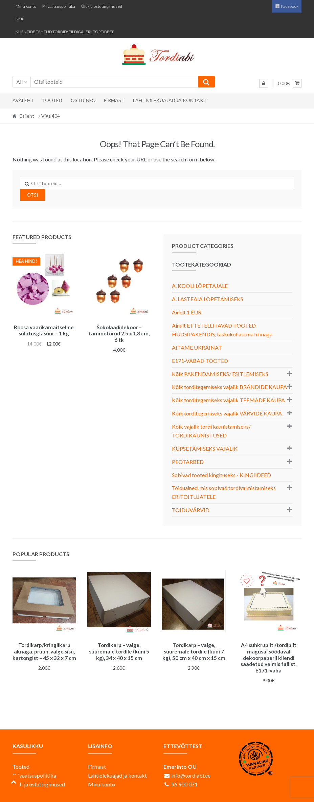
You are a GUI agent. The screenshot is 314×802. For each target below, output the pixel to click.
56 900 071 (184, 783)
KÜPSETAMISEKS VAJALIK (205, 448)
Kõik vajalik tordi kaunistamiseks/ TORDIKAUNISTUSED (211, 430)
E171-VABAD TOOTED (200, 360)
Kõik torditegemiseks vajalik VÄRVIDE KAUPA (227, 413)
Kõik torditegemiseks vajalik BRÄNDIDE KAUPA (229, 387)
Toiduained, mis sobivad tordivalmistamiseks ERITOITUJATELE (224, 492)
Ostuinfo (83, 100)
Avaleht (23, 100)
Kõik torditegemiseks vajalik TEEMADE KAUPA (228, 400)
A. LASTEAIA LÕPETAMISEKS (207, 299)
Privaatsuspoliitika (58, 6)
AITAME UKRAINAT (197, 347)
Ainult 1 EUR (186, 312)
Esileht (27, 116)
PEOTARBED (188, 461)
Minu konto (26, 6)
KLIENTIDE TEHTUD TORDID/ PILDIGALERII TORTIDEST (65, 31)
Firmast (114, 100)
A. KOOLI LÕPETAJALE (200, 285)
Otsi (32, 195)
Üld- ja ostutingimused (101, 6)
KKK (20, 18)
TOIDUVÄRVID (190, 510)
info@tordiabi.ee (190, 774)
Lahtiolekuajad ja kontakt (170, 100)
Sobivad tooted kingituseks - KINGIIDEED (221, 475)
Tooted (52, 100)
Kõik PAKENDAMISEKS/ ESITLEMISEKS (220, 374)
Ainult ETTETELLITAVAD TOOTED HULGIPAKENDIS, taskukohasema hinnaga (222, 329)
